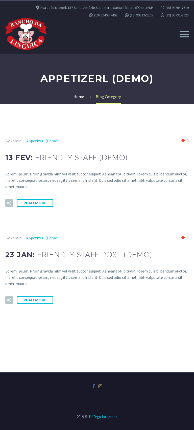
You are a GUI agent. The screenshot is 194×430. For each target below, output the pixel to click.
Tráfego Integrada (102, 416)
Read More (34, 203)
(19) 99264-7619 (177, 7)
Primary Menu (184, 34)
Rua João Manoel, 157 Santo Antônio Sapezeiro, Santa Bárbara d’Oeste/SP (96, 7)
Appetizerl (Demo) (42, 140)
